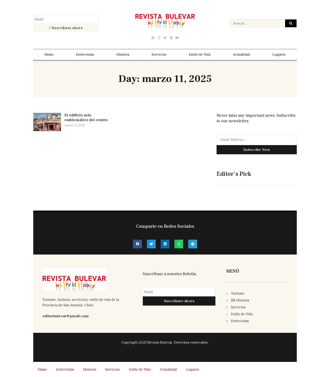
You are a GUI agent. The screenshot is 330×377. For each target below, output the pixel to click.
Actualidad (241, 54)
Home (49, 54)
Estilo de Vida (199, 54)
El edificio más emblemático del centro (86, 117)
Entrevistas (85, 54)
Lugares (279, 54)
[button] (137, 244)
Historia (122, 54)
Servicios (159, 54)
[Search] (291, 23)
